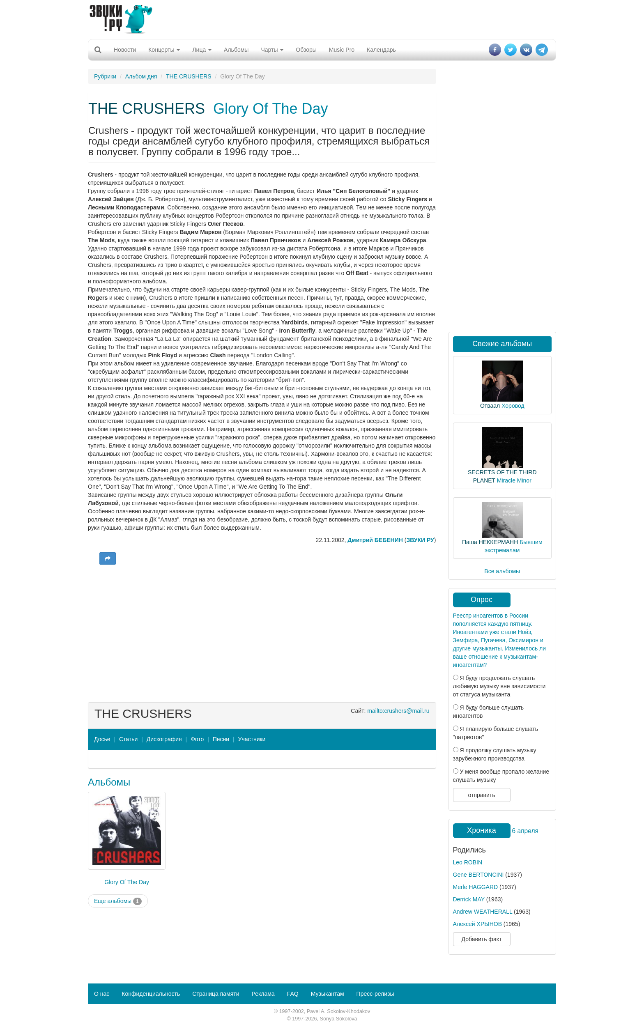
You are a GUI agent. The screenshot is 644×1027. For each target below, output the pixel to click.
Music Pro (341, 49)
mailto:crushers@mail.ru (398, 711)
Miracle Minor (514, 480)
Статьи (128, 739)
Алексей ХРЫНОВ (477, 924)
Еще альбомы (118, 901)
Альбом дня (141, 76)
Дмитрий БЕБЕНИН (375, 540)
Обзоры (306, 49)
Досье (102, 739)
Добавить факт (482, 939)
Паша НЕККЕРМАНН (490, 542)
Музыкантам (327, 993)
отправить (481, 795)
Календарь (381, 49)
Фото (197, 739)
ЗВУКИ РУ (420, 540)
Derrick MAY (469, 899)
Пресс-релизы (375, 993)
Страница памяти (215, 993)
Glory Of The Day (270, 108)
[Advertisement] (322, 18)
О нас (101, 993)
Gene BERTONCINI (478, 874)
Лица (202, 49)
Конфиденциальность (151, 993)
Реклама (262, 993)
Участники (252, 739)
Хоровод (512, 405)
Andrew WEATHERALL (483, 911)
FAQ (293, 993)
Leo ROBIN (468, 862)
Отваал (490, 405)
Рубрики (105, 76)
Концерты (164, 49)
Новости (125, 49)
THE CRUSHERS (188, 76)
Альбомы (236, 49)
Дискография (164, 739)
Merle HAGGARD (475, 887)
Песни (221, 739)
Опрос (481, 599)
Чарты (272, 49)
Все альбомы (502, 571)
